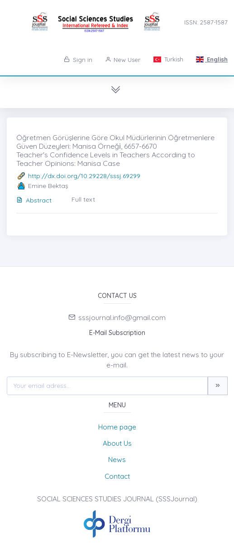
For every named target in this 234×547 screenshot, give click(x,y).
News (117, 459)
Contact (117, 476)
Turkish (168, 59)
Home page (117, 427)
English (212, 59)
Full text (83, 199)
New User (123, 59)
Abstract (34, 200)
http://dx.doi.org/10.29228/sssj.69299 (84, 176)
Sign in (78, 59)
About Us (117, 443)
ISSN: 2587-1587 (206, 22)
